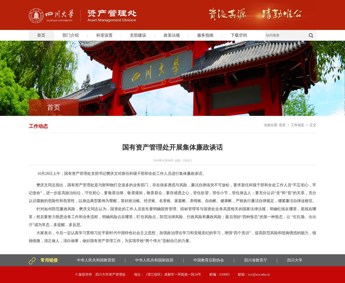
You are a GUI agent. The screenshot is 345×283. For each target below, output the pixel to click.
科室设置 (104, 35)
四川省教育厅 (255, 260)
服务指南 (205, 35)
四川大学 (294, 260)
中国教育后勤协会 (208, 260)
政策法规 (172, 35)
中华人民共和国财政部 (154, 260)
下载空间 (239, 35)
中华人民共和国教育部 (96, 260)
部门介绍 (71, 35)
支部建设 (138, 35)
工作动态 (297, 125)
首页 (41, 35)
